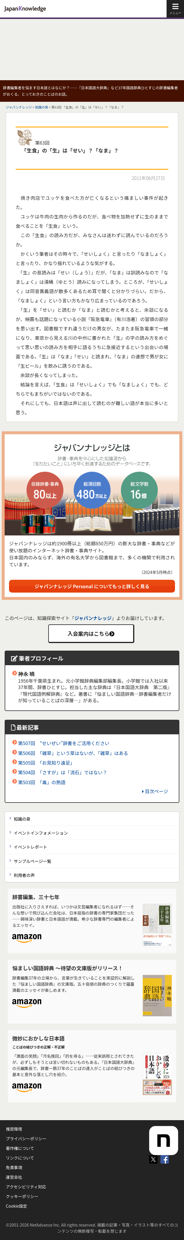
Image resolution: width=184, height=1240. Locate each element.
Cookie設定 (16, 1206)
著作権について (20, 1148)
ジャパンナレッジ (19, 107)
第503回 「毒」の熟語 (41, 782)
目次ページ (155, 791)
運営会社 (14, 1177)
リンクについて (20, 1158)
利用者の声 (24, 875)
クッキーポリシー (22, 1196)
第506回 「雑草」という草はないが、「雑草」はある (73, 752)
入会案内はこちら (91, 633)
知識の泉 (41, 107)
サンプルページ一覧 (32, 861)
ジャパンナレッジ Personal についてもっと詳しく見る (92, 586)
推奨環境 (14, 1129)
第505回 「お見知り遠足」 (46, 762)
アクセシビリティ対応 (26, 1187)
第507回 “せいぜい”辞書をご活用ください (63, 743)
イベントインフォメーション (41, 833)
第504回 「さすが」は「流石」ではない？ (62, 772)
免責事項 (14, 1167)
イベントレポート (30, 847)
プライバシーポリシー (26, 1138)
